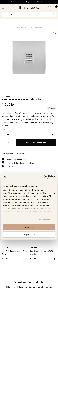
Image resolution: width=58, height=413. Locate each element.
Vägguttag (38, 27)
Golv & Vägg (29, 27)
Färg (3, 129)
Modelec (6, 96)
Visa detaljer (44, 220)
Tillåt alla (29, 227)
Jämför (51, 108)
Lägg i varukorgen (36, 142)
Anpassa (29, 234)
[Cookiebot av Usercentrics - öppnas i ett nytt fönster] (43, 177)
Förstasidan (20, 27)
